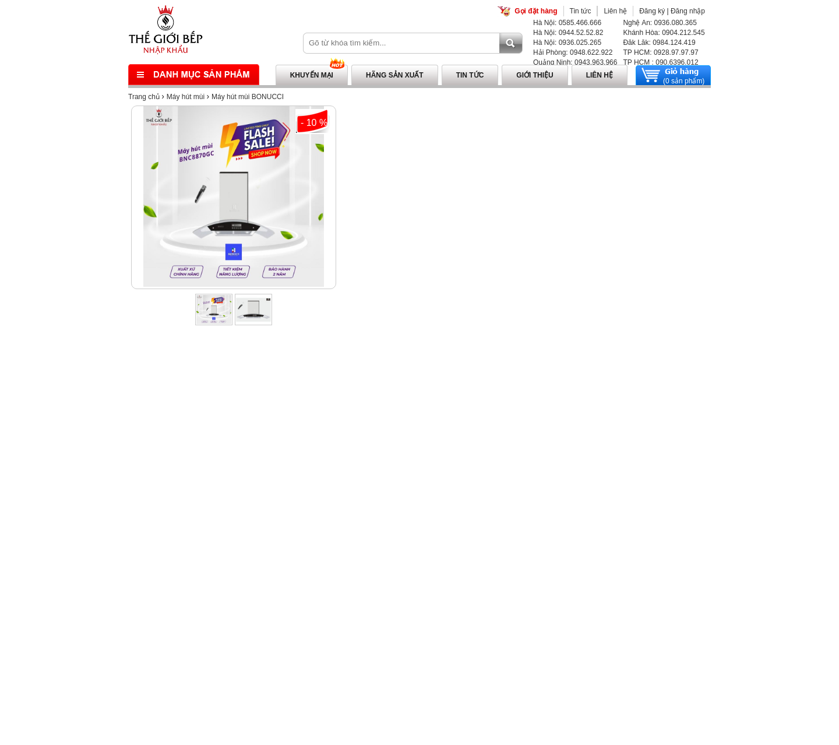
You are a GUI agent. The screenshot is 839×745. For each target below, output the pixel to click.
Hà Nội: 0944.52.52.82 (568, 33)
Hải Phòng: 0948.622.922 (572, 52)
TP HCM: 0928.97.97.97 (660, 52)
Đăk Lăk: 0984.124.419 (659, 42)
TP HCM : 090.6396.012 (660, 62)
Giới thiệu (534, 75)
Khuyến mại (311, 75)
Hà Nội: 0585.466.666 (567, 23)
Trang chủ (144, 97)
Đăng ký (652, 11)
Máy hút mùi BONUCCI (247, 97)
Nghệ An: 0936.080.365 (659, 23)
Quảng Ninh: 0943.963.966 (575, 62)
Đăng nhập (688, 11)
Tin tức (580, 11)
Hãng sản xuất (395, 75)
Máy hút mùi (186, 97)
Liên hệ (615, 11)
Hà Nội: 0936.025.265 (567, 42)
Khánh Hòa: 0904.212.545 (663, 33)
